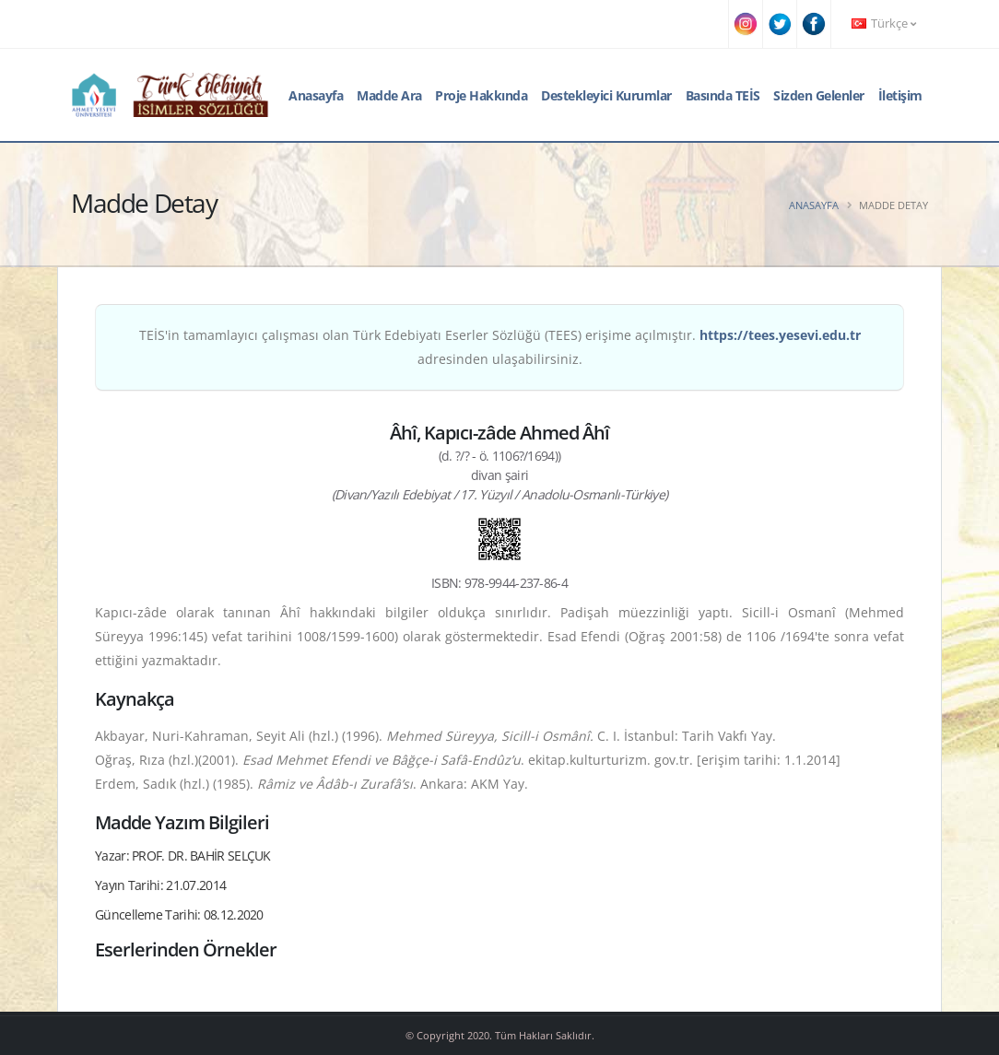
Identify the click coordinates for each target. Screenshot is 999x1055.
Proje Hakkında (481, 95)
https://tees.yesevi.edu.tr (780, 335)
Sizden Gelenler (818, 95)
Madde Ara (389, 95)
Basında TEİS (723, 95)
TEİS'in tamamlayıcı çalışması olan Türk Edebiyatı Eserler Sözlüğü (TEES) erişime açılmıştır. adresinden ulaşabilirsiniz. (500, 347)
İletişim (900, 95)
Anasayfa (315, 95)
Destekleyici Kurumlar (606, 95)
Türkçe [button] (884, 23)
